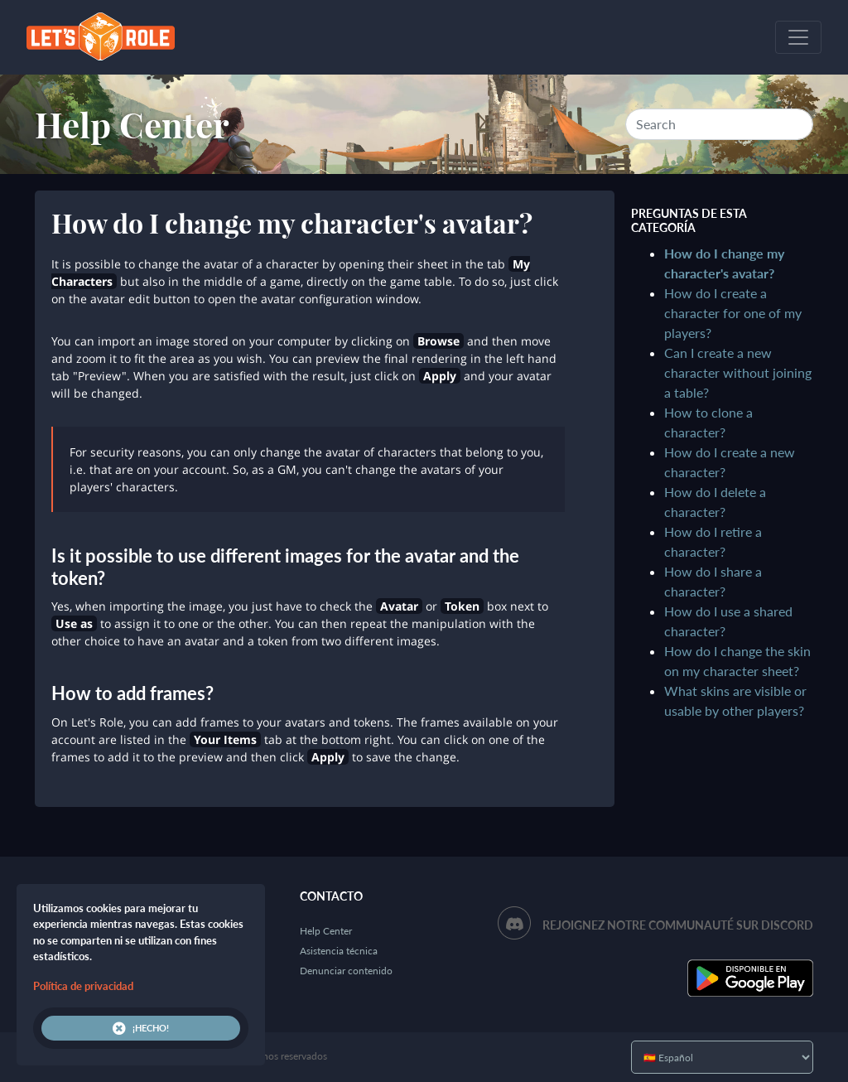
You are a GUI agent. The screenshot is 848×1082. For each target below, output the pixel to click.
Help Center (132, 124)
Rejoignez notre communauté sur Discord (677, 925)
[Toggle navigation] (798, 37)
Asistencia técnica (339, 950)
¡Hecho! (141, 1028)
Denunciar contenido (346, 970)
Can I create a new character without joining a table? (738, 372)
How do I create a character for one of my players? (733, 313)
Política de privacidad (83, 986)
